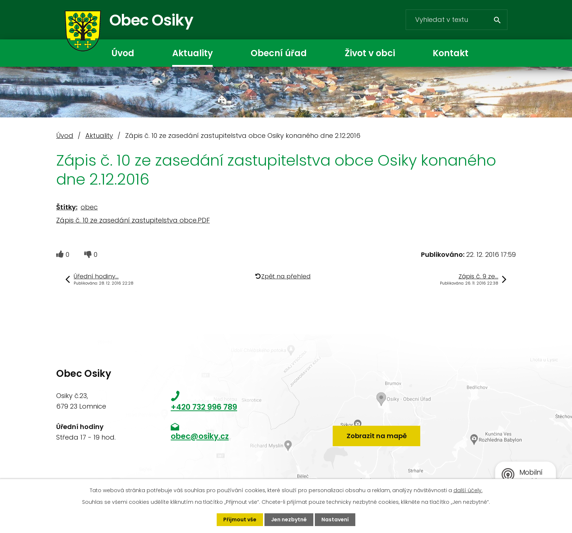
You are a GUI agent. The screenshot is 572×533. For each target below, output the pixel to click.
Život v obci (370, 53)
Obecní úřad (279, 53)
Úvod (122, 53)
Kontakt (450, 53)
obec (89, 207)
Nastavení (335, 519)
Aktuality (192, 53)
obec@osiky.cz (200, 436)
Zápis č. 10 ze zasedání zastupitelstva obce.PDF (133, 220)
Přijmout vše (239, 519)
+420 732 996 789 (204, 407)
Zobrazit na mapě (377, 435)
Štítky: (66, 207)
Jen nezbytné (289, 519)
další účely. (468, 490)
